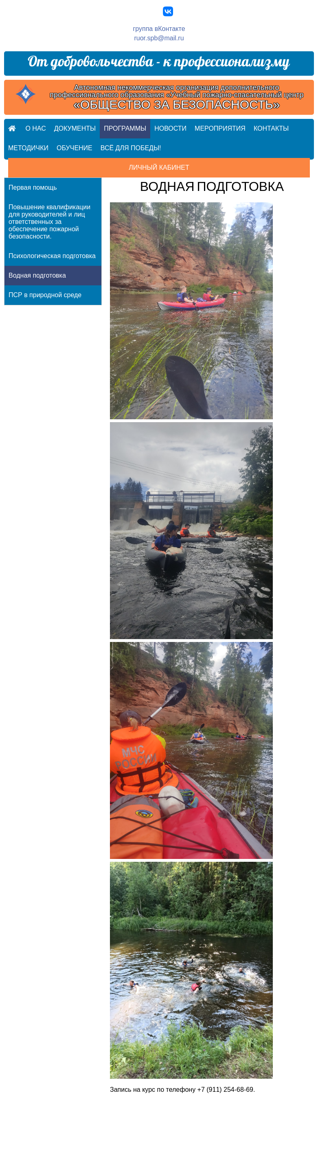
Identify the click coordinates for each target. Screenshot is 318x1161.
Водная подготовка (37, 275)
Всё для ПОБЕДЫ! (131, 148)
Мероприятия (220, 128)
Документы (75, 128)
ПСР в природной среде (45, 294)
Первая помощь (33, 187)
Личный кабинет (159, 167)
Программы (125, 128)
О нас (35, 128)
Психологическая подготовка (52, 255)
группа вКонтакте (159, 28)
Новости (170, 128)
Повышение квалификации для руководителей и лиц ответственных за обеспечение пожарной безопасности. (49, 222)
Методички (28, 148)
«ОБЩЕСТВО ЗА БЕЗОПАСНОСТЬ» (176, 105)
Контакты (271, 128)
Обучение (74, 148)
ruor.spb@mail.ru (159, 38)
